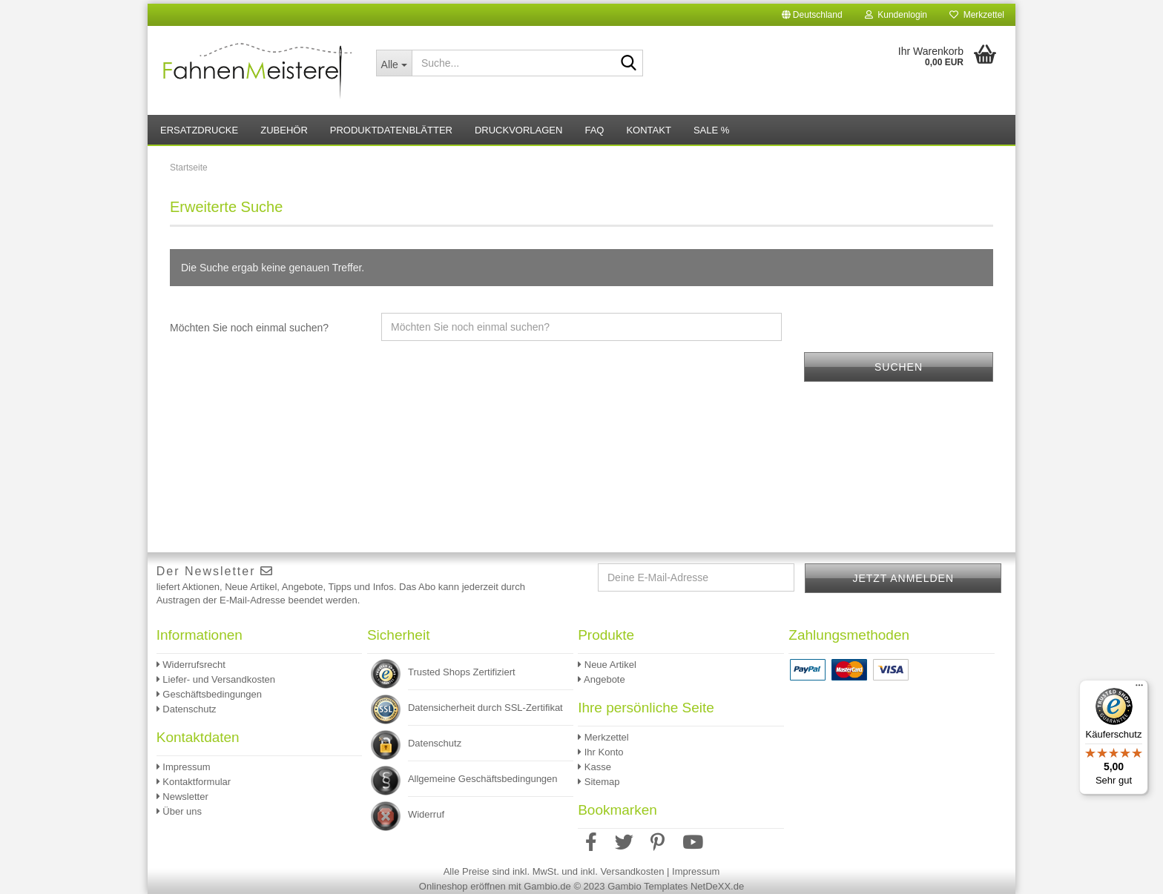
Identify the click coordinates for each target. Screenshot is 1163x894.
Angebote (601, 679)
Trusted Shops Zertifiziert (461, 672)
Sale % (711, 130)
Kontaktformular (194, 781)
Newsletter (182, 796)
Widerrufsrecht (191, 664)
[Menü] (1139, 689)
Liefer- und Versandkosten (216, 679)
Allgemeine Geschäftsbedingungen (483, 778)
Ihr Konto (600, 752)
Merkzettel (976, 15)
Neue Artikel (607, 664)
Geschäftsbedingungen (209, 694)
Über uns (179, 811)
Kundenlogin (896, 15)
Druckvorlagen (518, 130)
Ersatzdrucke (199, 130)
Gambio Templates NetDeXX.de (675, 886)
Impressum (184, 766)
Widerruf (426, 814)
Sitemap (598, 781)
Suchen (898, 367)
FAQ (594, 130)
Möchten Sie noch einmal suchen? (249, 328)
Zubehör (284, 130)
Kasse (594, 766)
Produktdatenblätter (391, 130)
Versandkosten (632, 871)
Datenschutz (187, 709)
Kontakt (648, 130)
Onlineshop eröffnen (462, 886)
